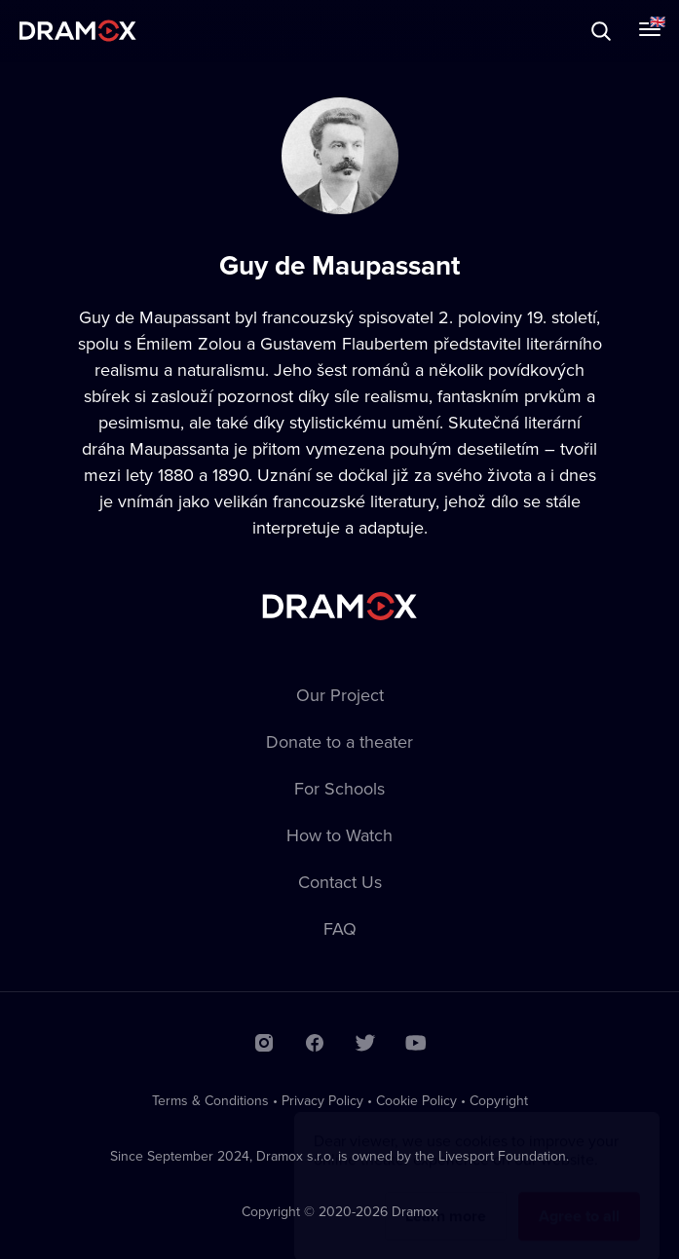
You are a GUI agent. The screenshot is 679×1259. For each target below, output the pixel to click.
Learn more (445, 1197)
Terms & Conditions (210, 1100)
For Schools (339, 788)
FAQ (340, 928)
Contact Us (340, 882)
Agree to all (579, 1197)
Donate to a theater (339, 741)
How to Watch (339, 835)
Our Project (340, 695)
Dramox (77, 31)
